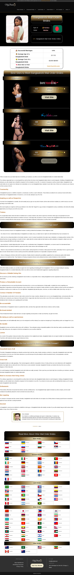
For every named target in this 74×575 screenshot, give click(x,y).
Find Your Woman (37, 565)
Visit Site (49, 97)
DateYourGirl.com (53, 66)
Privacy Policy (19, 566)
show (40, 426)
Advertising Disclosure (45, 0)
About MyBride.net (19, 562)
